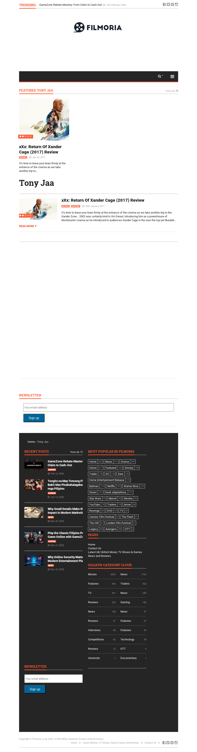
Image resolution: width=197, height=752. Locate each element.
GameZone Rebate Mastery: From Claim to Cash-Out (70, 4)
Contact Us (94, 548)
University (94, 658)
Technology (127, 639)
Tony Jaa (36, 182)
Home (31, 441)
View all (170, 91)
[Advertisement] (98, 51)
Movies (23, 157)
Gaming (52, 470)
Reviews (75, 206)
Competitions (96, 639)
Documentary (128, 658)
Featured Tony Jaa (36, 90)
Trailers (125, 583)
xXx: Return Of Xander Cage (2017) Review (40, 149)
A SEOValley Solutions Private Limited (74, 739)
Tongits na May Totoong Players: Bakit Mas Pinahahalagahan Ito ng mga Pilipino (70, 484)
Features (93, 583)
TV (89, 593)
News (50, 517)
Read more (26, 226)
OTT (123, 648)
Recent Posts (36, 451)
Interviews (94, 630)
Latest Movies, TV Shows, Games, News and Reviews (111, 742)
